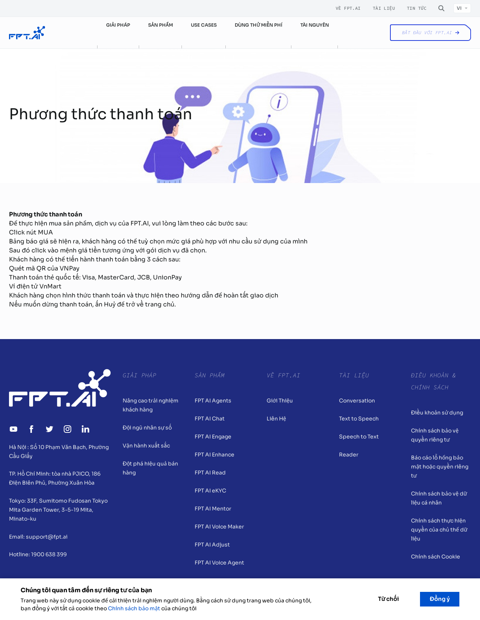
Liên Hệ (276, 418)
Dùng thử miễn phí (258, 25)
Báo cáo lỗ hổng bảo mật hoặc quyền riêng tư (439, 466)
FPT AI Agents (213, 400)
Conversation (357, 400)
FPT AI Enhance (214, 454)
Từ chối (388, 598)
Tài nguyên (314, 25)
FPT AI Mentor (213, 508)
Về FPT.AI (348, 8)
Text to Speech (359, 418)
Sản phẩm (160, 25)
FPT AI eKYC (210, 490)
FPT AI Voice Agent (219, 562)
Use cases (204, 25)
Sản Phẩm (210, 375)
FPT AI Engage (213, 436)
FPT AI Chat (210, 418)
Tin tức (416, 8)
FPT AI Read (210, 472)
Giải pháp (118, 25)
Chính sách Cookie (435, 556)
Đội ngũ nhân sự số (147, 427)
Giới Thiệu (280, 400)
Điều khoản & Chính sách (433, 381)
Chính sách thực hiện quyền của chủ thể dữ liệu (439, 529)
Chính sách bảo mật (134, 608)
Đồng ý (440, 598)
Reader (348, 454)
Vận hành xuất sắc (146, 445)
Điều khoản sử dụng (437, 412)
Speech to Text (359, 436)
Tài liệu (384, 8)
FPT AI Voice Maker (219, 526)
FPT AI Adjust (212, 544)
